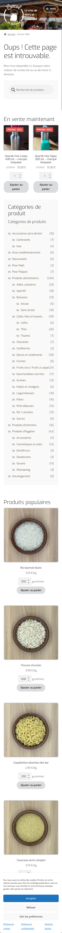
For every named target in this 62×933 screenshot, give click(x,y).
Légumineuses (25, 393)
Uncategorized (21, 476)
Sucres (21, 418)
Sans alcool (28, 310)
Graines (21, 380)
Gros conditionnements (26, 252)
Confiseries (23, 348)
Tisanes (25, 335)
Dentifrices (23, 450)
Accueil (11, 34)
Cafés (24, 323)
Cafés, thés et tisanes (29, 316)
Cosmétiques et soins (29, 444)
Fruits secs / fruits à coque (33, 367)
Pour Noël (18, 265)
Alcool (25, 303)
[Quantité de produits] (16, 176)
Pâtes (20, 399)
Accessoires (24, 438)
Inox (19, 246)
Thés (24, 329)
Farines (21, 361)
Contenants (23, 240)
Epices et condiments (29, 355)
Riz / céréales (25, 412)
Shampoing (23, 469)
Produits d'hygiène (23, 431)
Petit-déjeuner (25, 406)
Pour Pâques (20, 271)
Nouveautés (19, 259)
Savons (21, 463)
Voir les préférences (31, 916)
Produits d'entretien (24, 425)
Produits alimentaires (25, 278)
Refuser (31, 907)
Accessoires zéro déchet (27, 233)
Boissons (22, 297)
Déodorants (24, 457)
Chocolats (22, 342)
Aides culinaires (26, 284)
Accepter (31, 898)
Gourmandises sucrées (30, 374)
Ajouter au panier (16, 187)
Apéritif (21, 291)
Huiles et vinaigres (28, 386)
